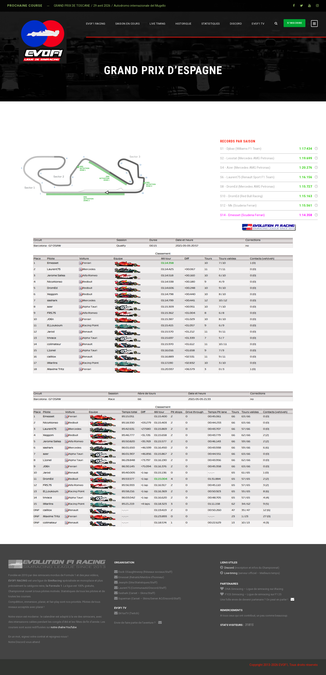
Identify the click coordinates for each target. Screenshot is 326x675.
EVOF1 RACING (95, 23)
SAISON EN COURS (127, 23)
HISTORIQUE (183, 23)
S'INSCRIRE (294, 23)
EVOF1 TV (258, 23)
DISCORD (236, 23)
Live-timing (230, 573)
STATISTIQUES (210, 23)
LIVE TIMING (157, 23)
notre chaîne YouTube (64, 627)
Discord (229, 567)
